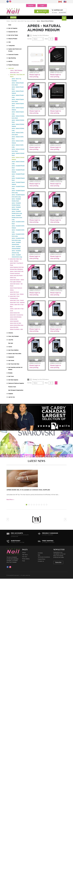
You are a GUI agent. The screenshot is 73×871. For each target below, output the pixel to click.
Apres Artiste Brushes (15, 317)
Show (46, 38)
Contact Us (41, 561)
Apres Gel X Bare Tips (16, 259)
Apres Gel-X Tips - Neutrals (17, 302)
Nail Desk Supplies (13, 379)
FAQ (23, 560)
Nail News (25, 554)
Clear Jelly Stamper (13, 336)
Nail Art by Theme (13, 35)
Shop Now (13, 17)
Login (42, 5)
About (24, 552)
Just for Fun (11, 397)
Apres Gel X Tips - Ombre (17, 294)
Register (30, 5)
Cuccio (10, 346)
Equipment (11, 357)
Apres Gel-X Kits (14, 72)
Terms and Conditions (44, 557)
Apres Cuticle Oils (15, 312)
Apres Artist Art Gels (15, 323)
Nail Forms (11, 360)
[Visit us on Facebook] (8, 567)
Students (10, 393)
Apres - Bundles (14, 261)
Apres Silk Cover (14, 292)
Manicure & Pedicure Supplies (16, 383)
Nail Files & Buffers (13, 350)
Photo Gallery (26, 558)
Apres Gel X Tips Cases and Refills (26, 21)
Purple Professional (13, 64)
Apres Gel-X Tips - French (17, 300)
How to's (24, 556)
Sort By (29, 38)
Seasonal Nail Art (12, 31)
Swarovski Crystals (13, 54)
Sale (39, 555)
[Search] (64, 18)
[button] (26, 505)
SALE (9, 24)
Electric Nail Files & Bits (14, 353)
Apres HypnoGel (14, 321)
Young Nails (11, 45)
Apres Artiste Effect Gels (16, 325)
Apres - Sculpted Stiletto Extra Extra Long (17, 217)
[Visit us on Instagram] (10, 567)
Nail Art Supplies (12, 28)
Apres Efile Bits (14, 327)
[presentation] (8, 519)
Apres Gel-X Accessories (16, 314)
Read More (10, 499)
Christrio (10, 332)
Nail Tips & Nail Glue (13, 363)
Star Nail (10, 343)
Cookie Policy (41, 559)
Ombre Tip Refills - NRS (16, 329)
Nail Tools (11, 376)
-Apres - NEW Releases (16, 70)
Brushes (10, 372)
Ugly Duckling (12, 58)
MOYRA (10, 61)
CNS (9, 42)
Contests (40, 552)
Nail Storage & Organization (15, 390)
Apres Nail (13, 21)
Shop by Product (12, 38)
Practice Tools (12, 386)
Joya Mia (10, 339)
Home (8, 21)
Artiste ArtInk (13, 319)
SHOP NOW (36, 419)
